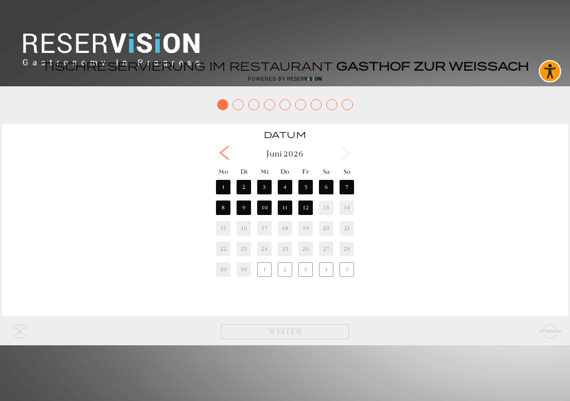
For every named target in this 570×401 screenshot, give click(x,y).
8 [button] (223, 207)
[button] (224, 153)
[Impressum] (550, 331)
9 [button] (243, 207)
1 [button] (223, 186)
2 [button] (243, 186)
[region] (285, 219)
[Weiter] (285, 331)
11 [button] (285, 207)
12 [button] (306, 207)
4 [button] (285, 186)
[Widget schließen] (20, 331)
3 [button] (264, 186)
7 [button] (346, 186)
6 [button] (326, 186)
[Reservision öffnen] (285, 78)
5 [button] (305, 186)
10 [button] (265, 207)
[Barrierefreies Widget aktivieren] (550, 71)
